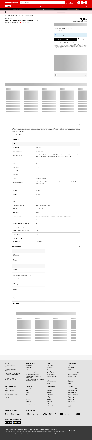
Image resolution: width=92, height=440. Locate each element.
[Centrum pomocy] (29, 365)
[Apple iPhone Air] (71, 397)
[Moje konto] (78, 2)
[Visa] (45, 414)
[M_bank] (61, 414)
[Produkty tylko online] (9, 396)
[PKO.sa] (73, 414)
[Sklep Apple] (49, 388)
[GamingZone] (70, 405)
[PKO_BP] (56, 414)
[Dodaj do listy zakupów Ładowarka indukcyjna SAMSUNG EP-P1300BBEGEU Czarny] (82, 39)
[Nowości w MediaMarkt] (72, 403)
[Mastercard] (50, 414)
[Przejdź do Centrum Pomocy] (12, 374)
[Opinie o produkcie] (22, 22)
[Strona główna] (5, 15)
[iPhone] (27, 390)
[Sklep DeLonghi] (50, 394)
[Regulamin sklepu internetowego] (32, 374)
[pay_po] (33, 414)
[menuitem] (18, 6)
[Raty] (48, 369)
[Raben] (18, 414)
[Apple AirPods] (28, 401)
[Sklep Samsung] (50, 405)
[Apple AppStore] (8, 422)
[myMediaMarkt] (71, 367)
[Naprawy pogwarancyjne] (52, 376)
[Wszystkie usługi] (50, 378)
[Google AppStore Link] (17, 422)
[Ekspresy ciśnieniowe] (30, 396)
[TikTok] (16, 379)
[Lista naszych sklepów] (72, 374)
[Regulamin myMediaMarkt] (22, 429)
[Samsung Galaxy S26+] (72, 390)
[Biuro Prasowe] (71, 371)
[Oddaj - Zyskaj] (50, 371)
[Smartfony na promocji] (9, 390)
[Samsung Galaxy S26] (72, 392)
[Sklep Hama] (49, 399)
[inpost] (12, 414)
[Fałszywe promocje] (53, 429)
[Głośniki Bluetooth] (29, 403)
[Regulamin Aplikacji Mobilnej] (34, 429)
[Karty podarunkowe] (51, 380)
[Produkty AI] (70, 406)
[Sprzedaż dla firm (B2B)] (30, 372)
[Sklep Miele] (49, 403)
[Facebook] (6, 379)
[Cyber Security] (71, 380)
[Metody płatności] (50, 367)
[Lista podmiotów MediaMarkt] (58, 431)
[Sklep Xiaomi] (49, 390)
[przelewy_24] (28, 414)
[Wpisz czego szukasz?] (21, 2)
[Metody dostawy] (50, 365)
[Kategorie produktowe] (51, 381)
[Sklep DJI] (48, 396)
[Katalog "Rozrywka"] (8, 397)
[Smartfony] (28, 397)
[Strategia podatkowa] (72, 376)
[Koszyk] (85, 2)
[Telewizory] (28, 392)
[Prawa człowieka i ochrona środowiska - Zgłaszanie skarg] (35, 377)
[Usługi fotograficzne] (51, 374)
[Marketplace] (70, 381)
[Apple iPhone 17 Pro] (72, 396)
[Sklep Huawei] (49, 401)
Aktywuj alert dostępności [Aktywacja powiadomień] (65, 39)
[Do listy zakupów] (82, 2)
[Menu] (8, 6)
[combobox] (43, 2)
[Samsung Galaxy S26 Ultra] (73, 388)
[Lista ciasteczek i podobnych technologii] (44, 431)
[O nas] (69, 365)
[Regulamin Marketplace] (44, 429)
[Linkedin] (13, 379)
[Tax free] (48, 383)
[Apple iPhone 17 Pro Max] (73, 394)
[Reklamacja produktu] (30, 367)
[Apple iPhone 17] (71, 399)
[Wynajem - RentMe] (50, 372)
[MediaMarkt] (11, 2)
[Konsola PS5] (28, 388)
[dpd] (7, 414)
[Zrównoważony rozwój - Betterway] (75, 372)
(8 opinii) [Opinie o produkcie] (28, 22)
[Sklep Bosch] (49, 392)
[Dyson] (27, 394)
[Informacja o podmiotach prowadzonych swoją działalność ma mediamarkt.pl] (35, 380)
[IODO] (14, 431)
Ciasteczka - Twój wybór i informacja (77, 430)
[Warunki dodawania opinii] (9, 433)
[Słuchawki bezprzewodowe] (31, 405)
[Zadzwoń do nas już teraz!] (12, 367)
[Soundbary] (28, 399)
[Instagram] (11, 379)
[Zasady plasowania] (20, 431)
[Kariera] (69, 383)
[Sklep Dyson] (49, 397)
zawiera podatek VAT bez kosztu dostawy (80, 21)
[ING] (67, 414)
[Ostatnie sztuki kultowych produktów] (12, 394)
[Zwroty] (27, 369)
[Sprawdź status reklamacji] (31, 371)
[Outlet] (6, 392)
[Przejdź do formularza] (11, 370)
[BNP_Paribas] (39, 414)
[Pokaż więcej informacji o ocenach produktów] (32, 22)
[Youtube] (8, 379)
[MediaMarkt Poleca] (71, 401)
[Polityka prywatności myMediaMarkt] (51, 433)
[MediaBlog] (70, 369)
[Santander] (78, 414)
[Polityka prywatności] (8, 431)
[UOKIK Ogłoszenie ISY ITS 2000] (30, 431)
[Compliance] (70, 378)
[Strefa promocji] (8, 388)
